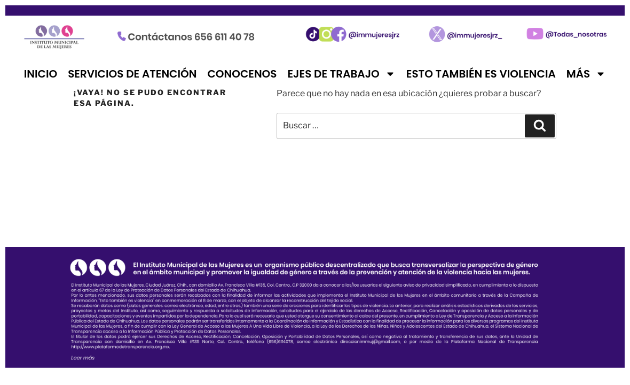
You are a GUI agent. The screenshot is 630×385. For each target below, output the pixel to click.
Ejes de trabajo (341, 74)
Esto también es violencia (481, 73)
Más (586, 74)
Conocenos (242, 73)
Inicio (40, 73)
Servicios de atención (132, 73)
